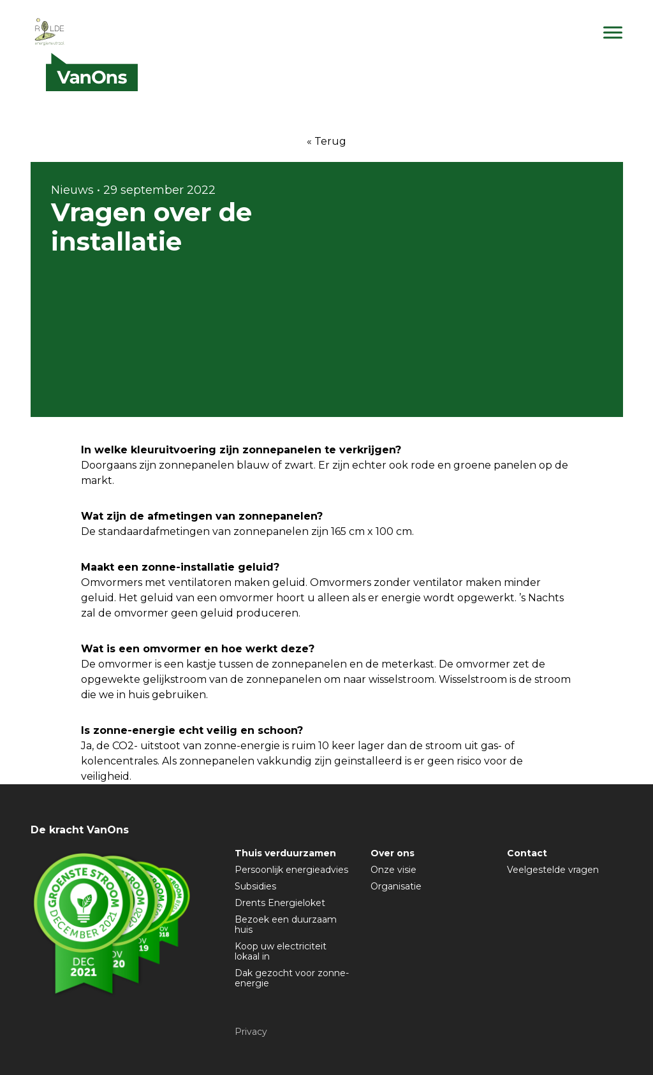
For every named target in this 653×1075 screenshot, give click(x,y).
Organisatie (396, 886)
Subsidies (255, 886)
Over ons (393, 853)
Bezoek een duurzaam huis (286, 924)
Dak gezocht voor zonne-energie (292, 978)
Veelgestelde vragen (553, 869)
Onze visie (393, 869)
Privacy (251, 1031)
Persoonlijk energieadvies (291, 869)
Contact (527, 853)
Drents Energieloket (280, 903)
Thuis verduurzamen (285, 853)
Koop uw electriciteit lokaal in (280, 951)
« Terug (326, 141)
